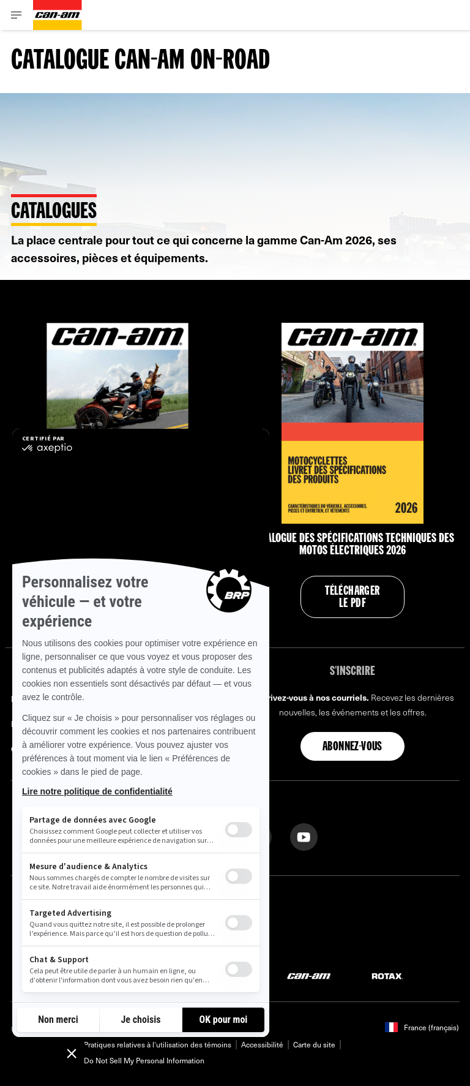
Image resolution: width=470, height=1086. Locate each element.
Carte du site (314, 1044)
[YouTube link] (304, 835)
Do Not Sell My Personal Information (144, 1060)
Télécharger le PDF (352, 598)
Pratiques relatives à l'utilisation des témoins (157, 1044)
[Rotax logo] (387, 975)
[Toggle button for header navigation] (16, 15)
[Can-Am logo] (57, 15)
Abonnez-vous (352, 747)
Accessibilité (262, 1044)
